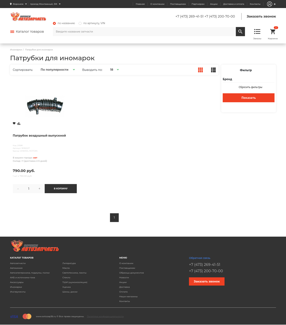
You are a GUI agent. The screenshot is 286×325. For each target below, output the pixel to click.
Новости (124, 277)
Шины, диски (70, 291)
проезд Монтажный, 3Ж (43, 4)
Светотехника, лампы (74, 272)
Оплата (123, 291)
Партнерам (198, 4)
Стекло (66, 277)
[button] (57, 70)
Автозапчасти (18, 263)
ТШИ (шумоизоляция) (74, 282)
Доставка (124, 287)
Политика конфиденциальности (105, 316)
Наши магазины (128, 296)
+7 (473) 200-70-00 (219, 16)
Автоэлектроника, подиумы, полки (30, 272)
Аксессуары (17, 282)
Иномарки (16, 287)
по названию (64, 23)
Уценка (66, 287)
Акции (214, 4)
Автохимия (16, 268)
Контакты (255, 4)
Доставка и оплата (233, 4)
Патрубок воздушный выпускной (39, 135)
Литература (69, 263)
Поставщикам (178, 4)
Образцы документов (131, 272)
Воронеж (18, 4)
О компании (157, 4)
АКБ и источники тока (22, 277)
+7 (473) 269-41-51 (189, 16)
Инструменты (18, 291)
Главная (140, 4)
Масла (66, 268)
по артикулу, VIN (92, 23)
